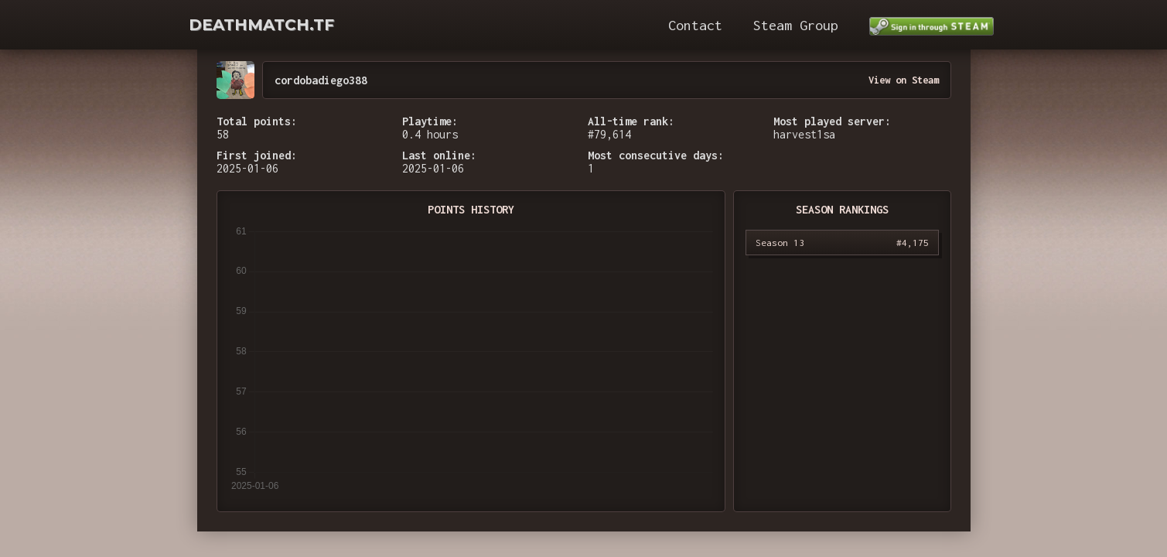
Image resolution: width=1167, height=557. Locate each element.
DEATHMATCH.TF (261, 24)
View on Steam (903, 80)
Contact (695, 25)
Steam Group (795, 25)
